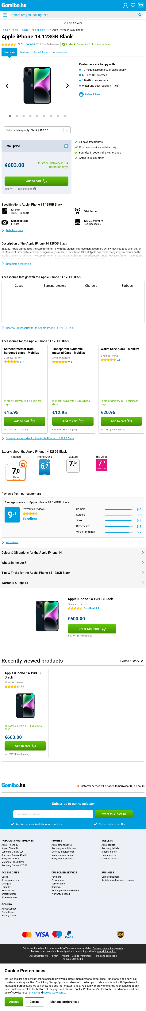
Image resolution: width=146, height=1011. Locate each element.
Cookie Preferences (81, 956)
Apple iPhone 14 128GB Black (67, 30)
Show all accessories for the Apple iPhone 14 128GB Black (38, 327)
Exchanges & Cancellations (65, 890)
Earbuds (6, 887)
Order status (58, 880)
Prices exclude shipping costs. (108, 948)
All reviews (10, 542)
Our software (8, 912)
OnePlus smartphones (63, 851)
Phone (15, 30)
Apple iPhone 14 (40, 30)
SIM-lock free (89, 94)
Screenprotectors (10, 880)
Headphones (8, 890)
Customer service (64, 872)
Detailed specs (12, 230)
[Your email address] (53, 814)
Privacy (54, 956)
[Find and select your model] (76, 15)
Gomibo (7, 904)
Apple (25, 30)
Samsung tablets (110, 848)
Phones (57, 840)
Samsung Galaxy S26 (13, 851)
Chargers (6, 883)
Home (5, 30)
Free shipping (22, 429)
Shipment (56, 887)
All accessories (9, 897)
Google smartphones (62, 858)
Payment (56, 877)
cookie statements (54, 992)
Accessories (10, 872)
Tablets (107, 840)
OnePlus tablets (110, 858)
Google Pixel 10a (10, 858)
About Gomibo (9, 908)
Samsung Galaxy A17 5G (14, 865)
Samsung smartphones (64, 848)
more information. (106, 951)
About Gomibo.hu (38, 956)
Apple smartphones (62, 845)
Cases (5, 877)
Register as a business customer (118, 880)
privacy (33, 992)
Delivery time (58, 883)
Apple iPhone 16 (10, 848)
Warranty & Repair (61, 894)
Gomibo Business (110, 877)
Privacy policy (9, 915)
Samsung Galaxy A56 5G (14, 855)
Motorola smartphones (63, 855)
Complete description (16, 263)
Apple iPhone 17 (10, 845)
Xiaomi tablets (109, 851)
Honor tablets (109, 855)
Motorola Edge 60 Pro (13, 862)
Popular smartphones (18, 840)
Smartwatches (9, 894)
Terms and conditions (105, 956)
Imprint (65, 956)
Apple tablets (108, 845)
